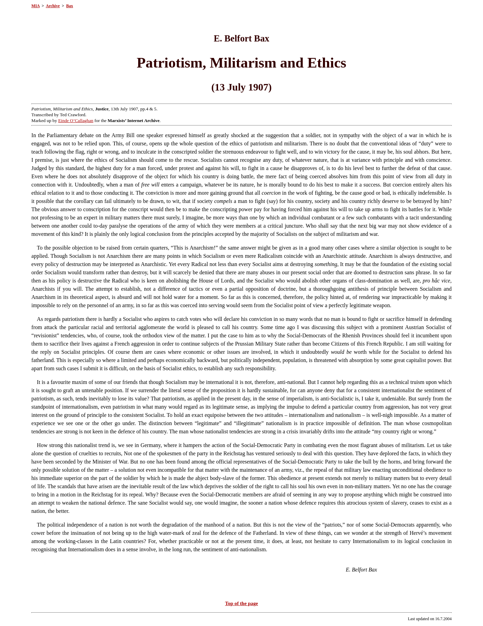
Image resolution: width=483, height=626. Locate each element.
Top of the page (241, 603)
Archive (53, 5)
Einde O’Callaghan (76, 120)
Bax (69, 5)
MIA (36, 5)
